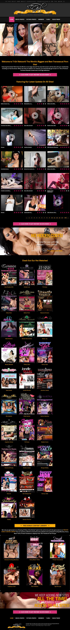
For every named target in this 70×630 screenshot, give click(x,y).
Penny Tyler (45, 364)
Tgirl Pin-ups (57, 586)
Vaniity (9, 519)
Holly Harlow (27, 416)
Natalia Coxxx (44, 442)
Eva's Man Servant (28, 125)
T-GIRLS (48, 19)
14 (62, 217)
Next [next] (66, 40)
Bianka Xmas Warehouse (50, 191)
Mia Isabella (9, 416)
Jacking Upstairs (28, 147)
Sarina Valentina (45, 416)
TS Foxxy (26, 442)
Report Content (47, 625)
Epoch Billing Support (40, 625)
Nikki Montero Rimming (52, 147)
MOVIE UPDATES (19, 19)
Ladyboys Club (12, 586)
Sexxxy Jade (44, 493)
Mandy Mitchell (9, 364)
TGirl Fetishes (34, 586)
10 (52, 217)
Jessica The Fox (27, 519)
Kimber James (27, 467)
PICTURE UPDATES (31, 19)
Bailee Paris (27, 312)
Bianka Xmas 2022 (51, 125)
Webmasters (28, 625)
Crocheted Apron (5, 169)
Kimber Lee (27, 287)
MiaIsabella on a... (28, 103)
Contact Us (33, 625)
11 (54, 217)
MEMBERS (41, 19)
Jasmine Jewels (45, 390)
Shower (2, 147)
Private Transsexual (58, 559)
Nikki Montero (9, 338)
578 (65, 217)
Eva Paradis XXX (9, 287)
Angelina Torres (9, 442)
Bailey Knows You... (5, 103)
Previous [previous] (3, 40)
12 (57, 217)
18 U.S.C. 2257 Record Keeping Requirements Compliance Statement (38, 624)
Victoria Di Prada (9, 467)
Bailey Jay (44, 338)
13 (59, 217)
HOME (11, 19)
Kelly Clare (9, 312)
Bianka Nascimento (27, 338)
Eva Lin (9, 493)
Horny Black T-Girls (35, 559)
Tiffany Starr (27, 364)
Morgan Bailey (44, 467)
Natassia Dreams (44, 312)
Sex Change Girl (27, 493)
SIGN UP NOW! (56, 19)
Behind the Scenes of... (29, 169)
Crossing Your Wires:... (6, 125)
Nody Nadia (9, 390)
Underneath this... (28, 212)
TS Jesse (44, 287)
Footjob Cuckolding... (6, 190)
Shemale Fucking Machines (11, 559)
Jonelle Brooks (27, 390)
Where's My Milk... (51, 103)
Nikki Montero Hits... (52, 212)
